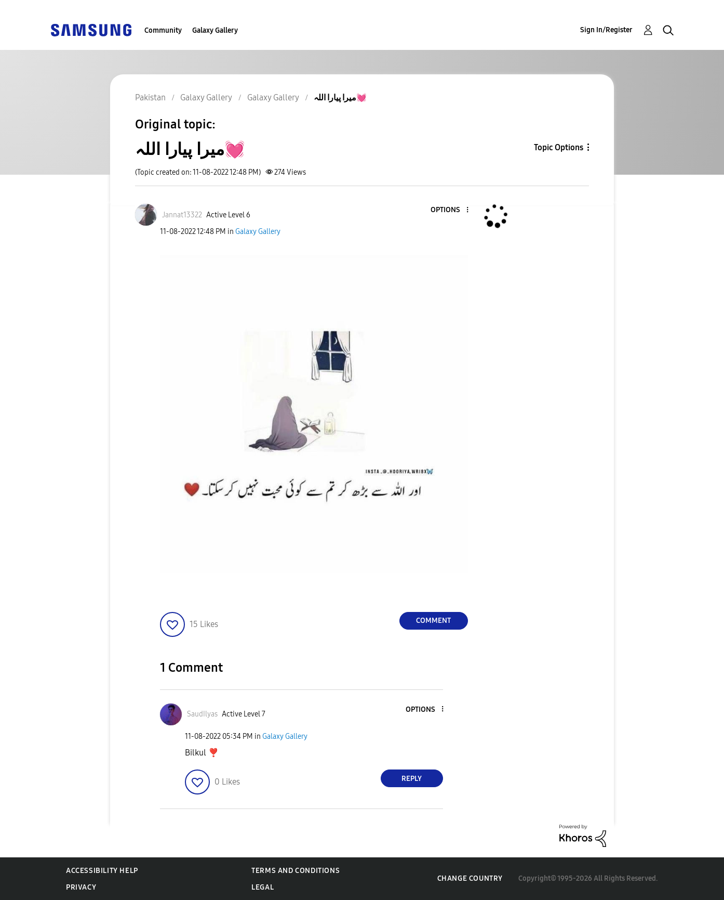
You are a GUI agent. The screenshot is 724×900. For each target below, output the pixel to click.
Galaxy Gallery (215, 30)
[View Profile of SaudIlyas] (202, 714)
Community (163, 30)
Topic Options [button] (558, 147)
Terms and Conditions (295, 870)
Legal (262, 887)
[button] (450, 210)
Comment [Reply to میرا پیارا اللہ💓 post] (433, 620)
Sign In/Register (606, 29)
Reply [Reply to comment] (411, 778)
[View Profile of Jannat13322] (182, 215)
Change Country (470, 878)
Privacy (81, 887)
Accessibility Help (102, 870)
